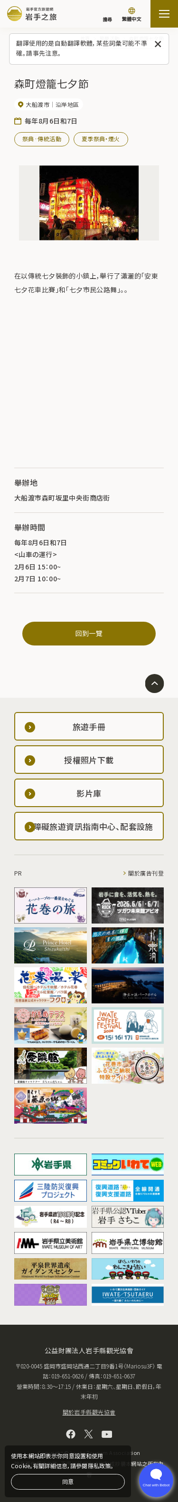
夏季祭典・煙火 (101, 139)
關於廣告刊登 (146, 873)
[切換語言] (131, 15)
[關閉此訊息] (158, 44)
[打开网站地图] (164, 14)
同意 (68, 1481)
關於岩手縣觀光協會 (89, 1412)
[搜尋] (107, 15)
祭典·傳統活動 (41, 139)
